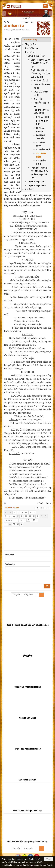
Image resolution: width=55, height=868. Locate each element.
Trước (26, 22)
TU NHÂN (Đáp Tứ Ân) (41, 104)
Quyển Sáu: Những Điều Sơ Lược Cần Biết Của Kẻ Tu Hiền (40, 73)
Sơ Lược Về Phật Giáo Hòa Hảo (27, 687)
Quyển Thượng (31, 48)
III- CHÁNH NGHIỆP (40, 130)
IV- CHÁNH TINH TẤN (41, 137)
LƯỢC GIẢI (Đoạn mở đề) (41, 93)
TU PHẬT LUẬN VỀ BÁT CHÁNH (41, 111)
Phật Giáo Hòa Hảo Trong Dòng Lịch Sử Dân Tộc (27, 841)
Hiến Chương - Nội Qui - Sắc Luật (27, 810)
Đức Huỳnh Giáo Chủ (27, 779)
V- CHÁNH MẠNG (40, 144)
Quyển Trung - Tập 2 (36, 181)
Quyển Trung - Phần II (37, 185)
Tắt (37, 508)
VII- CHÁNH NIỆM (41, 155)
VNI (48, 508)
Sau (32, 22)
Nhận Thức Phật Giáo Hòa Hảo (28, 748)
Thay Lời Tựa (30, 44)
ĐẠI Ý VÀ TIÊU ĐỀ (41, 80)
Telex (42, 508)
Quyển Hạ (29, 189)
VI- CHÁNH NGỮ (43, 149)
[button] (45, 6)
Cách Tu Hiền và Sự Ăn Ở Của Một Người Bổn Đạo (40, 63)
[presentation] (23, 577)
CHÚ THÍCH (38, 99)
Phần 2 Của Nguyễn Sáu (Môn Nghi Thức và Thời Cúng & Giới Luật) (39, 173)
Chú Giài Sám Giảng (30, 39)
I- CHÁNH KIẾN (42, 117)
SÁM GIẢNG (27, 656)
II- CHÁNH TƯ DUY (42, 123)
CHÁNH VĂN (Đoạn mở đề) (42, 86)
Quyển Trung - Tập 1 (36, 56)
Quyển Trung (30, 52)
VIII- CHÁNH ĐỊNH (41, 162)
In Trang (5, 503)
